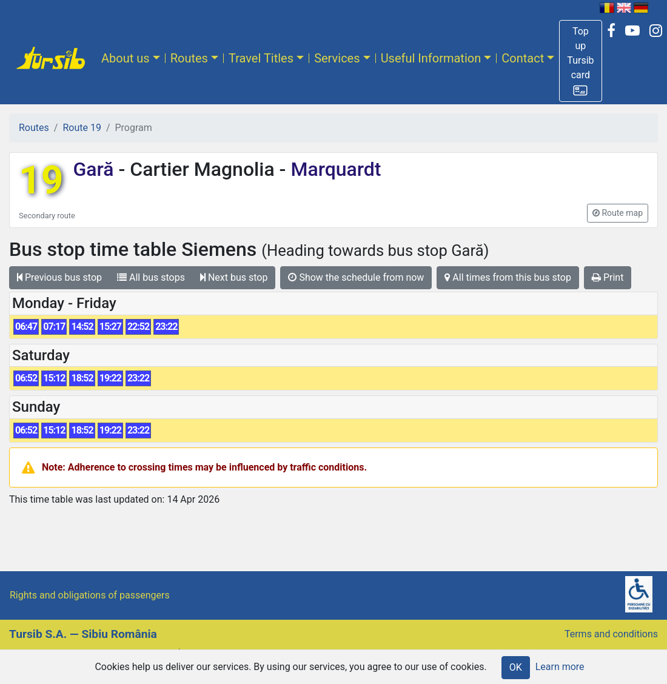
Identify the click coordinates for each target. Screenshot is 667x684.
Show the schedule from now (356, 277)
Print (607, 277)
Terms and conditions (611, 634)
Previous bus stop (59, 277)
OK (515, 667)
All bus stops (151, 277)
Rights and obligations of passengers (90, 595)
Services (337, 58)
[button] (580, 61)
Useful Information (431, 58)
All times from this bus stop (507, 277)
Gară (95, 169)
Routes (189, 58)
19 (41, 180)
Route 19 (81, 127)
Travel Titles (261, 58)
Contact (522, 58)
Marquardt (333, 169)
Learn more (560, 666)
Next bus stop (234, 277)
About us (125, 58)
